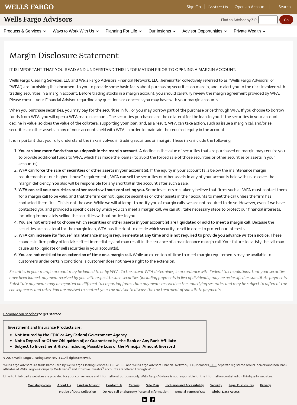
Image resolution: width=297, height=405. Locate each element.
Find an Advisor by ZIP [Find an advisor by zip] (239, 19)
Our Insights (160, 31)
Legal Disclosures (241, 385)
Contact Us (218, 7)
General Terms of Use (190, 391)
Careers (134, 385)
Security (216, 385)
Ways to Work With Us (74, 31)
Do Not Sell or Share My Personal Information (135, 391)
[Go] (286, 19)
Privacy (265, 385)
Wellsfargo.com (39, 385)
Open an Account (250, 6)
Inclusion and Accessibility (184, 385)
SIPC (213, 365)
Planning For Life (122, 31)
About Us (64, 385)
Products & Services (23, 31)
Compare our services (20, 314)
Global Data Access (225, 391)
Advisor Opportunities (202, 31)
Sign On (194, 6)
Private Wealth (248, 31)
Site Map (152, 385)
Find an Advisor (88, 385)
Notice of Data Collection (77, 391)
